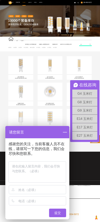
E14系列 (44, 47)
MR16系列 (32, 47)
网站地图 (89, 219)
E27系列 (55, 47)
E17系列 (49, 47)
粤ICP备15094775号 (30, 219)
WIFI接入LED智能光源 (30, 44)
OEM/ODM (18, 2)
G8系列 (15, 47)
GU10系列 (26, 47)
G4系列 (10, 47)
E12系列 (38, 47)
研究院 (35, 2)
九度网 (86, 219)
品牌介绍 (29, 2)
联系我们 (40, 2)
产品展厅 (24, 2)
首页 (12, 2)
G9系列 (20, 47)
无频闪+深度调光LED (44, 44)
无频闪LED (55, 44)
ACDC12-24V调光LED (65, 44)
